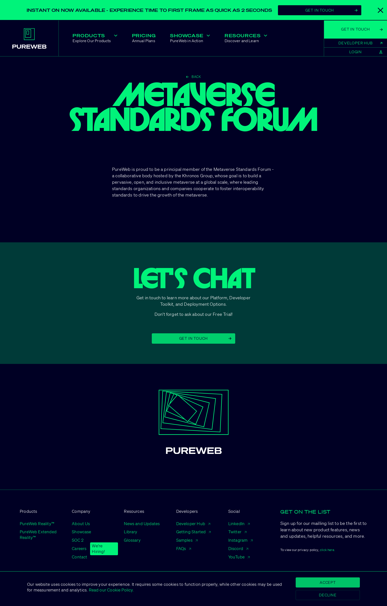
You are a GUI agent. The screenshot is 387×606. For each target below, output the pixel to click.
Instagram (240, 540)
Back (193, 76)
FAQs (183, 548)
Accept (328, 582)
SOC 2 (77, 540)
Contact (79, 556)
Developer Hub (193, 523)
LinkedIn (239, 523)
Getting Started (193, 531)
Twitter (237, 531)
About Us (81, 523)
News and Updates (142, 523)
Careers (79, 549)
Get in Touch (205, 338)
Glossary (132, 540)
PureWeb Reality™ (37, 523)
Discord (238, 548)
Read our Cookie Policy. (111, 589)
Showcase (81, 531)
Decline (328, 594)
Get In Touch (331, 10)
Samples (187, 540)
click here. (327, 550)
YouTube (239, 556)
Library (130, 531)
